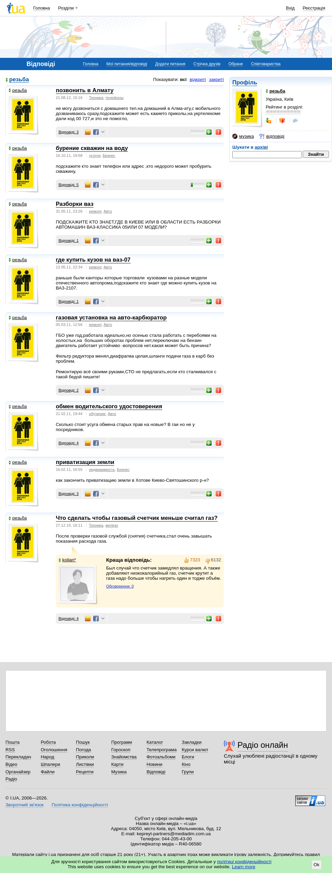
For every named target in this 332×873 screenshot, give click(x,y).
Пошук (83, 742)
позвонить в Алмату (85, 90)
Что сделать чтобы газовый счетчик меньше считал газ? (137, 518)
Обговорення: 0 (120, 586)
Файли (48, 771)
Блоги (188, 756)
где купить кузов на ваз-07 (93, 260)
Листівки (85, 764)
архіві (261, 147)
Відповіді (156, 771)
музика (243, 136)
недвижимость (102, 469)
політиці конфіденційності (244, 861)
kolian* (67, 559)
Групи (188, 771)
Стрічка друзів (206, 64)
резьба (19, 80)
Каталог (155, 742)
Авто (108, 211)
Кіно (186, 764)
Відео (11, 764)
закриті (216, 79)
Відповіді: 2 (69, 390)
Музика (119, 771)
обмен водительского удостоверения (109, 406)
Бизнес (109, 155)
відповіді (271, 136)
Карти (117, 764)
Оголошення (54, 749)
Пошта (12, 742)
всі (183, 79)
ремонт (95, 211)
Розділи (66, 8)
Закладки (191, 742)
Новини (155, 764)
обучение (97, 414)
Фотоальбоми (161, 756)
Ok (316, 864)
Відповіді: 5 (69, 185)
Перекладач (18, 756)
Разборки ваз (75, 204)
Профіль (244, 82)
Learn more (243, 866)
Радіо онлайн (262, 745)
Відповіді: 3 (69, 132)
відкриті (197, 79)
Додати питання (170, 64)
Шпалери (50, 764)
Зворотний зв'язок (24, 804)
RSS (10, 749)
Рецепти (85, 771)
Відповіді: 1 (69, 240)
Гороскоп (120, 749)
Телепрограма (162, 749)
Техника (96, 98)
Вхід (290, 8)
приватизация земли (85, 462)
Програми (121, 742)
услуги (95, 155)
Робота (48, 742)
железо (111, 525)
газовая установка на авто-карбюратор (111, 317)
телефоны (114, 98)
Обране (235, 64)
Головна (41, 8)
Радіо (11, 778)
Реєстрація (314, 8)
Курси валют (195, 749)
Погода (83, 749)
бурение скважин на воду (92, 148)
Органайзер (17, 771)
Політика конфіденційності (80, 804)
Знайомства (124, 756)
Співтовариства (266, 64)
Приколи (85, 756)
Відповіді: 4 (69, 443)
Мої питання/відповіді (126, 64)
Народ (47, 756)
